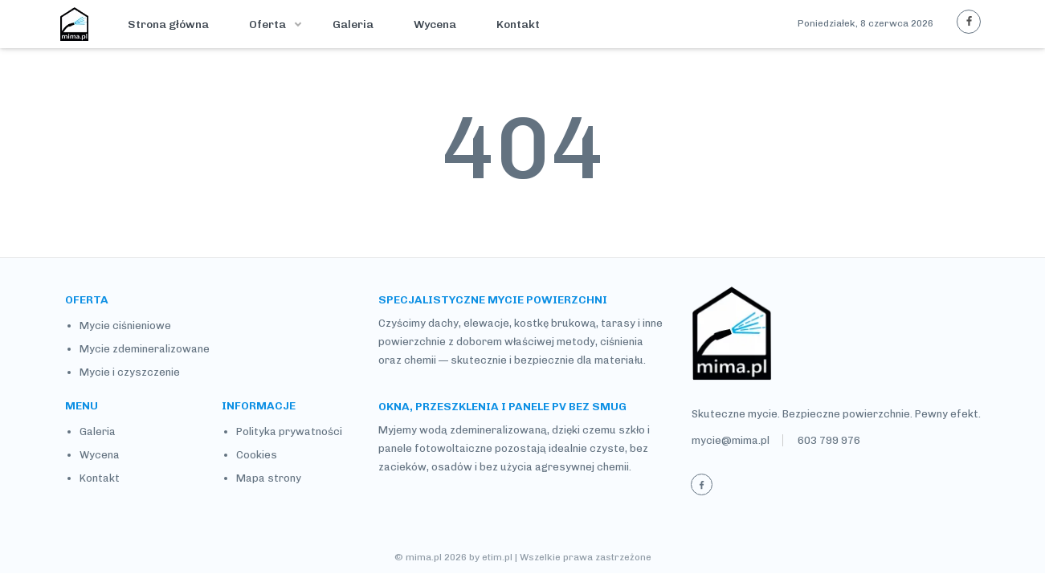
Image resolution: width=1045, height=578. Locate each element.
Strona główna (168, 24)
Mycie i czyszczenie (130, 372)
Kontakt (518, 24)
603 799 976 (829, 440)
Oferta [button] (268, 24)
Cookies (256, 455)
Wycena (435, 24)
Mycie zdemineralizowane (145, 349)
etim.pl (497, 557)
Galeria (353, 24)
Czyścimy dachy (418, 323)
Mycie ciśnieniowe (125, 326)
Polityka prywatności (289, 431)
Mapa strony (268, 478)
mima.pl (424, 557)
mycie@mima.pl (730, 440)
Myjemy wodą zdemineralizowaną (462, 430)
